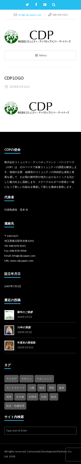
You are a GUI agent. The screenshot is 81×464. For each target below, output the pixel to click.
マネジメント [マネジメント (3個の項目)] (44, 378)
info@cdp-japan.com (30, 14)
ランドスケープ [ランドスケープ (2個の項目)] (15, 387)
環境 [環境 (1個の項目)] (8, 396)
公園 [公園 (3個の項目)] (31, 387)
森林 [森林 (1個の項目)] (61, 387)
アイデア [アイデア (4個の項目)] (11, 378)
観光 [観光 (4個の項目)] (53, 396)
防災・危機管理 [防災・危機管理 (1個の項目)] (15, 405)
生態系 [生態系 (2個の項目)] (33, 396)
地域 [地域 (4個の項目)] (41, 387)
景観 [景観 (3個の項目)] (51, 387)
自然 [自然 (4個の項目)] (43, 396)
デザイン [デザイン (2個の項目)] (26, 378)
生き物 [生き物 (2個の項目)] (20, 396)
